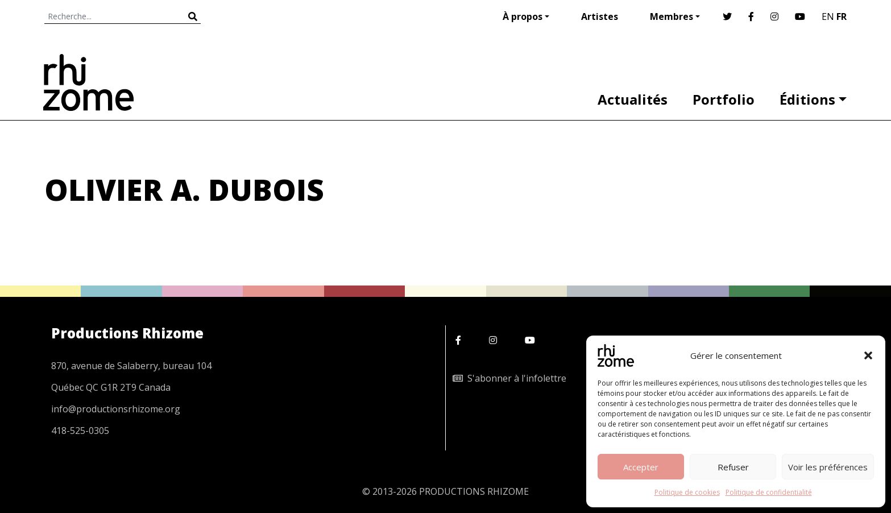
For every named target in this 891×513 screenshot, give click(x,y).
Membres (671, 16)
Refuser (733, 467)
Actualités (633, 99)
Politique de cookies (687, 492)
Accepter (640, 467)
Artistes (599, 16)
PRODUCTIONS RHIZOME (474, 491)
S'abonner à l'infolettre (509, 378)
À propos (522, 16)
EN (828, 16)
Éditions (807, 99)
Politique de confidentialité (769, 492)
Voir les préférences (828, 467)
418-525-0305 (80, 430)
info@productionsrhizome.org (115, 409)
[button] (868, 355)
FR (841, 16)
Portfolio (724, 99)
